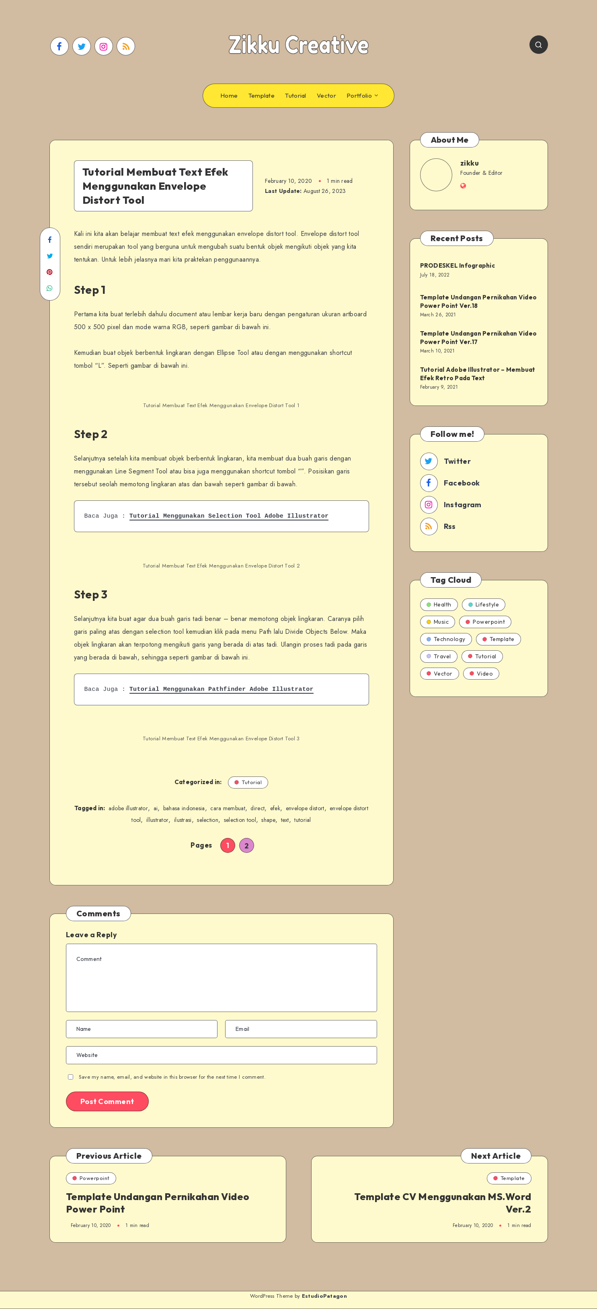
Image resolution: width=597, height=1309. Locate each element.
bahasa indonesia (184, 808)
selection (207, 820)
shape (268, 820)
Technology (446, 639)
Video (481, 673)
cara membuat (227, 808)
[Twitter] (81, 46)
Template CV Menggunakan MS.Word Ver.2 (442, 1202)
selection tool (240, 820)
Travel (439, 656)
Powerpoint (485, 621)
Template (261, 95)
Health (439, 604)
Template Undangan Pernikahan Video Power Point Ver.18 (478, 301)
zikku (469, 163)
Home (229, 95)
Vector (326, 95)
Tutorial (295, 95)
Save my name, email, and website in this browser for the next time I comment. (172, 1077)
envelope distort (305, 808)
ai (156, 808)
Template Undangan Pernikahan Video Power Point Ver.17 (478, 337)
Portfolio (359, 95)
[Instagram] (103, 46)
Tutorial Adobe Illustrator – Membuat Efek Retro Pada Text (477, 373)
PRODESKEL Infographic (457, 265)
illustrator (157, 820)
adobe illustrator (128, 808)
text (285, 820)
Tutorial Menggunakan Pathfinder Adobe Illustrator (221, 689)
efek (275, 808)
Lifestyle (483, 604)
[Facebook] (59, 46)
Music (438, 621)
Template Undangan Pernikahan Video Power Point (158, 1202)
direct (257, 808)
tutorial (302, 820)
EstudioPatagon (324, 1296)
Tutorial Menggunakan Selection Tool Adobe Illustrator (229, 516)
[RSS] (126, 46)
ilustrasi (183, 820)
